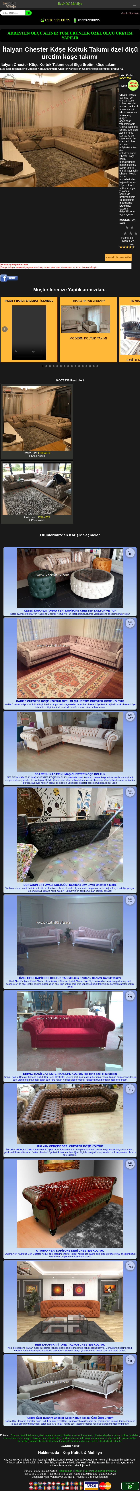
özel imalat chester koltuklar (55, 1435)
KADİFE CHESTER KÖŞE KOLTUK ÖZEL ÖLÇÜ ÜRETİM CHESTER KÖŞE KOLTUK (70, 701)
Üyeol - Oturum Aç (130, 13)
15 (94, 366)
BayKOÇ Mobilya (70, 3)
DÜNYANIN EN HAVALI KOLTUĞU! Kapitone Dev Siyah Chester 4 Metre (70, 884)
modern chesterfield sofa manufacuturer (84, 1438)
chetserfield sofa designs (17, 1438)
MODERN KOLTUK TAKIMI (85, 322)
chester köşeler (102, 1435)
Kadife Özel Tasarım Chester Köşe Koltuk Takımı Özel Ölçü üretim (70, 1417)
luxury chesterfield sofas (46, 1438)
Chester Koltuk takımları (24, 1435)
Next (135, 329)
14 (90, 366)
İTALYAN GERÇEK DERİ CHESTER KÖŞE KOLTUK (70, 1146)
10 (75, 366)
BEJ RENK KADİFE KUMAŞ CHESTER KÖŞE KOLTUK (70, 774)
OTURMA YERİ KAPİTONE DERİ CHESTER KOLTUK (70, 1250)
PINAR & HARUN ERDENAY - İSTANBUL (29, 300)
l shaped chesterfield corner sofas (78, 1441)
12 (83, 366)
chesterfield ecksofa (110, 1441)
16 (97, 366)
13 (86, 366)
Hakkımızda (65, 1470)
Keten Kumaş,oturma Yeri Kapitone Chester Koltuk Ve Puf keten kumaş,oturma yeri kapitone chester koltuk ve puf (70, 613)
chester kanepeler (82, 1435)
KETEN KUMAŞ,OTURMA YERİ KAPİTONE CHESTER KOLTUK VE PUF (70, 610)
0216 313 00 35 (55, 20)
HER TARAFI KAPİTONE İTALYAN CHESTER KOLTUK (70, 1344)
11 (79, 366)
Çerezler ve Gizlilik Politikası (100, 1470)
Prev (5, 329)
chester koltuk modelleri (125, 1435)
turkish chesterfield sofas (44, 1441)
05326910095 (86, 20)
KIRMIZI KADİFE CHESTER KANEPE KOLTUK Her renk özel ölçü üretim (70, 1073)
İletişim (78, 1470)
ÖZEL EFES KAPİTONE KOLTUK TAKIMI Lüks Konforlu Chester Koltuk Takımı (70, 977)
